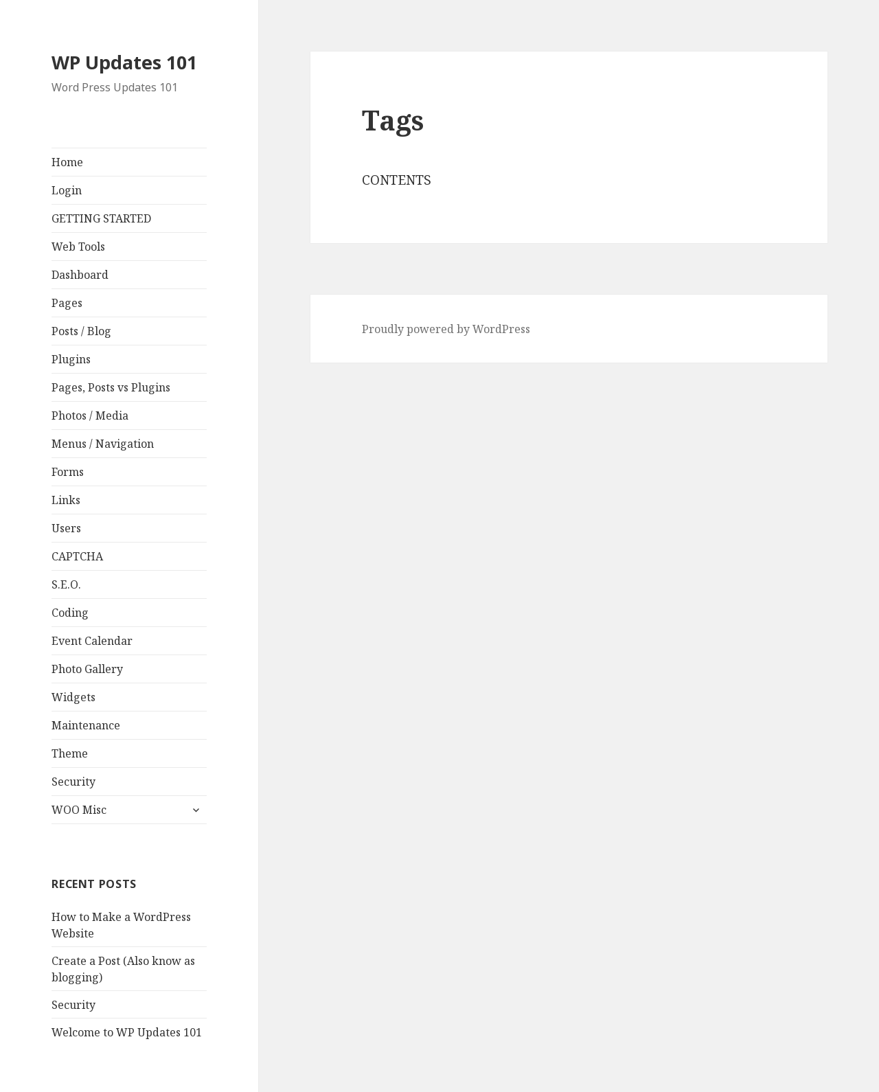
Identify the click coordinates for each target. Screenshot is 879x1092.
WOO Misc (79, 809)
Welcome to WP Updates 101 (127, 1032)
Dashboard (80, 274)
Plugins (71, 359)
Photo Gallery (87, 668)
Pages (67, 302)
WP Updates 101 (124, 62)
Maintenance (86, 725)
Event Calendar (92, 640)
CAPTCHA (77, 556)
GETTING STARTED (101, 218)
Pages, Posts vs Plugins (111, 387)
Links (66, 500)
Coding (70, 612)
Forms (68, 471)
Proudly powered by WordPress (446, 329)
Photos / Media (90, 415)
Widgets (73, 697)
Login (67, 190)
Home (67, 162)
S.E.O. (66, 584)
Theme (70, 753)
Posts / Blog (81, 331)
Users (66, 528)
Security (73, 781)
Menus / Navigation (103, 443)
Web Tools (78, 246)
